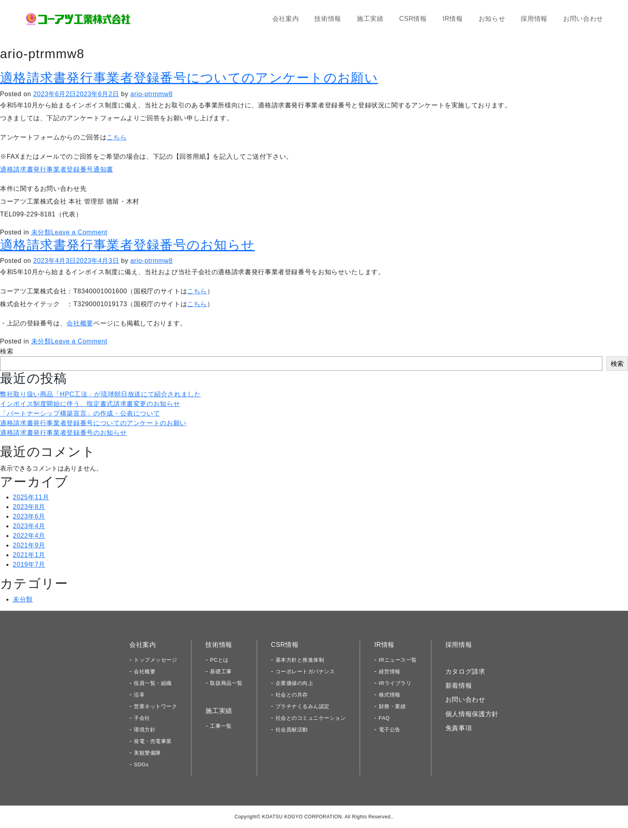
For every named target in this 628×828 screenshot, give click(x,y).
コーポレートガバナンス (305, 671)
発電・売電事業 (153, 741)
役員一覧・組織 (153, 683)
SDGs (141, 764)
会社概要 (79, 323)
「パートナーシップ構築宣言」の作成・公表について (80, 413)
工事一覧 (220, 726)
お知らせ (492, 18)
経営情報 (390, 671)
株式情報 (390, 695)
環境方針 (144, 730)
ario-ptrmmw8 (152, 94)
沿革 (139, 695)
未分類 (41, 232)
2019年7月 (29, 564)
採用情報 (534, 18)
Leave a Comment (79, 232)
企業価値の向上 (295, 683)
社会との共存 (292, 695)
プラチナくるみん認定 (303, 706)
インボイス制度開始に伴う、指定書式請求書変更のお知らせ (90, 403)
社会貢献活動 (292, 730)
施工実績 (370, 18)
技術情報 (327, 18)
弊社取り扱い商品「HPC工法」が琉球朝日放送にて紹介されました (100, 394)
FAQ (384, 718)
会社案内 (285, 18)
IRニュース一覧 (398, 660)
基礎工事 (220, 671)
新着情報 (458, 685)
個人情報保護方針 (472, 714)
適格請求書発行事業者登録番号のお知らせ (127, 245)
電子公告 (390, 730)
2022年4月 (29, 535)
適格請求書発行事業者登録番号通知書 (56, 169)
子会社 (142, 718)
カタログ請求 (465, 671)
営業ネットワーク (155, 706)
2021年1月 (29, 554)
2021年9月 (29, 545)
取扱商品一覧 (226, 683)
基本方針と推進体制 (300, 660)
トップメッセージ (155, 660)
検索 (6, 351)
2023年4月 (29, 526)
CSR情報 (413, 18)
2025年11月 (31, 497)
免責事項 (458, 728)
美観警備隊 (147, 753)
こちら (117, 137)
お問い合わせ (583, 18)
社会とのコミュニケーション (311, 718)
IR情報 (453, 18)
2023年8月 (29, 506)
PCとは (219, 660)
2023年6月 (29, 516)
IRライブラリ (395, 683)
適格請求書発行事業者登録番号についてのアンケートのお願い (189, 78)
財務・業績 (392, 706)
